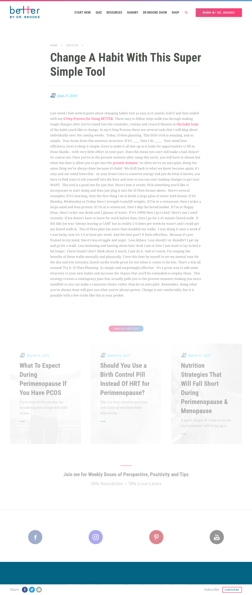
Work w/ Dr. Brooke (219, 13)
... (88, 45)
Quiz (99, 13)
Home (54, 45)
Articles (72, 45)
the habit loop (187, 125)
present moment (125, 163)
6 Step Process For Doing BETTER (88, 119)
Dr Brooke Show (155, 13)
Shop (175, 13)
